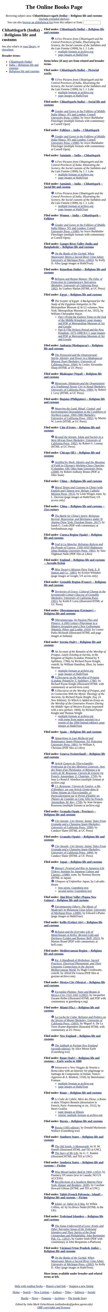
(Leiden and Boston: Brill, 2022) (75, 935)
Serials (91, 1292)
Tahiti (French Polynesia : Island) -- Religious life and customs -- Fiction (73, 1196)
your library (29, 46)
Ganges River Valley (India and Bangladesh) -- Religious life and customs (71, 245)
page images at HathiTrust (73, 54)
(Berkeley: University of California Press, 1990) (78, 386)
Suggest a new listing (81, 1286)
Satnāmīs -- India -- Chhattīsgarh (80, 155)
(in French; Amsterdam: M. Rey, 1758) (77, 794)
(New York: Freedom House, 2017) (77, 519)
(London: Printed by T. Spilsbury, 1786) (75, 679)
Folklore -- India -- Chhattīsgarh (79, 130)
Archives (59, 1298)
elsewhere (7, 49)
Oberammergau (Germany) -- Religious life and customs (70, 612)
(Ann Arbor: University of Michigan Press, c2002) (77, 257)
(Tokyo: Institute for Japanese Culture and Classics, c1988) (77, 871)
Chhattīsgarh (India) (20, 61)
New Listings (41, 1292)
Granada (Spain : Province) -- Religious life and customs (70, 813)
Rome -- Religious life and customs (81, 1092)
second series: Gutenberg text (75, 890)
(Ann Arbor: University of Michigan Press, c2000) (78, 910)
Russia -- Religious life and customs (81, 1121)
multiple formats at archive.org (75, 51)
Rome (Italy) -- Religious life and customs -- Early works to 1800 (71, 1059)
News (35, 1298)
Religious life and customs (24, 71)
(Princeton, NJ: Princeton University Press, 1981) (76, 741)
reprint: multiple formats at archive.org (80, 1115)
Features (46, 1298)
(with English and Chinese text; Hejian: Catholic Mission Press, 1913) (77, 490)
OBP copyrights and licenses (53, 1307)
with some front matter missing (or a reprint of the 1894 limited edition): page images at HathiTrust (81, 722)
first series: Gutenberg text (73, 887)
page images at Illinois (71, 1111)
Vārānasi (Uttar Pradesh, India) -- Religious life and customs (72, 1249)
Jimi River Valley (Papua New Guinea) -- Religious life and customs (70, 899)
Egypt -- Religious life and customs (81, 294)
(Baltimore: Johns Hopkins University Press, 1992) (77, 547)
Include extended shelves (54, 18)
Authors (57, 1292)
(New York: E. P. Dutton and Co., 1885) (75, 571)
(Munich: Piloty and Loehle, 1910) (75, 624)
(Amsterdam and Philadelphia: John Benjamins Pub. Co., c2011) (78, 1232)
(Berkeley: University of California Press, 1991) (78, 596)
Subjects (79, 1292)
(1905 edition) (67, 1127)
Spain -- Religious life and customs (81, 731)
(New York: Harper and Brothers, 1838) (76, 1183)
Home (16, 1292)
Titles (68, 1292)
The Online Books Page (54, 7)
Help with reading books (29, 1286)
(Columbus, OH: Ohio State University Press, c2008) (78, 467)
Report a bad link (56, 1286)
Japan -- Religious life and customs (81, 861)
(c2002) (75, 993)
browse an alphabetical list (38, 22)
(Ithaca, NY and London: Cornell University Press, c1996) (78, 114)
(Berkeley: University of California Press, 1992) (76, 283)
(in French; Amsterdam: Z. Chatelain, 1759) (78, 770)
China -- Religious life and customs (81, 481)
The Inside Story (77, 1298)
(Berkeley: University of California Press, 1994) (76, 359)
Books (24, 1298)
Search (27, 1292)
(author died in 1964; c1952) (78, 1171)
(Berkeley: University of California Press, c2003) (78, 1020)
